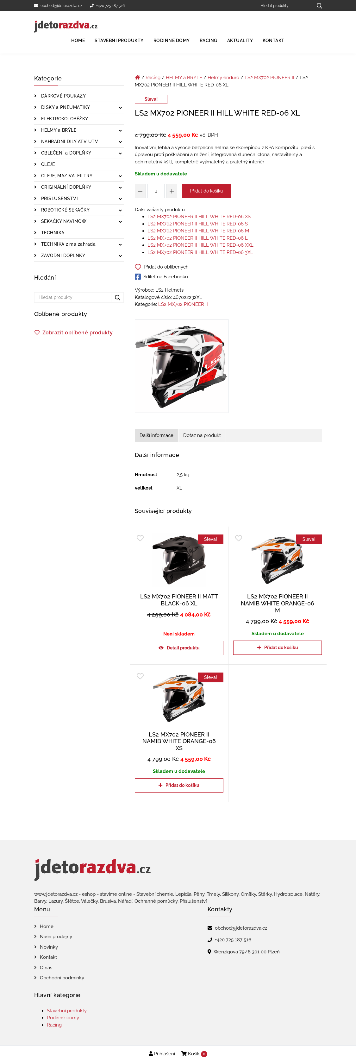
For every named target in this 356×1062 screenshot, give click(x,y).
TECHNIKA (52, 232)
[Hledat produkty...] (317, 5)
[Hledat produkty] (284, 5)
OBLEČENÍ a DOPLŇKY (65, 152)
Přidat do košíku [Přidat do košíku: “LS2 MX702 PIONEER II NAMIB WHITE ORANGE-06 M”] (281, 647)
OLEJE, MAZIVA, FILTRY (66, 175)
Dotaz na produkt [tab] (202, 435)
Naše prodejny (56, 936)
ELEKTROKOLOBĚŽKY (64, 118)
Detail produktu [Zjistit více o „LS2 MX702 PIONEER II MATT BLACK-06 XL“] (183, 647)
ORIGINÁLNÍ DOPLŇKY (65, 187)
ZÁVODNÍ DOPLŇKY (62, 255)
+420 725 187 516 (107, 5)
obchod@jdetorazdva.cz (58, 5)
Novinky (49, 947)
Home (78, 40)
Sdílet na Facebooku (161, 276)
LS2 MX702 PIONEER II (269, 77)
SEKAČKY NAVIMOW (63, 221)
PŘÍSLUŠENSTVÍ (59, 198)
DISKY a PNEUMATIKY (65, 107)
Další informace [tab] (156, 435)
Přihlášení (162, 1054)
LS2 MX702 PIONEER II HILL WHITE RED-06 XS (199, 216)
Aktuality (240, 40)
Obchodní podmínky (62, 978)
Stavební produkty (119, 40)
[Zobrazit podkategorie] (120, 108)
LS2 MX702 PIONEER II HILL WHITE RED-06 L (197, 238)
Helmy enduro (223, 77)
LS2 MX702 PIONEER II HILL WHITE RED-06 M (198, 231)
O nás (46, 967)
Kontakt (273, 40)
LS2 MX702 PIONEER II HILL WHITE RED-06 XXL (200, 245)
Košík (194, 1054)
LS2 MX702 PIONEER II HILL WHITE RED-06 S (197, 224)
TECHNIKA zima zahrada (68, 244)
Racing (208, 40)
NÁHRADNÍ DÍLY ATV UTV (69, 141)
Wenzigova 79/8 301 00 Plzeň (247, 952)
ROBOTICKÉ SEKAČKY (65, 209)
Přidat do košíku (206, 190)
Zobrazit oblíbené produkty (77, 333)
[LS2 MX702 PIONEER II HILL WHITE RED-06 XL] (181, 367)
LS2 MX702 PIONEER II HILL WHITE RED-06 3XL (200, 252)
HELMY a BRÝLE (58, 130)
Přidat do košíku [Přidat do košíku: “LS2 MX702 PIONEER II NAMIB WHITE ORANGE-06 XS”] (182, 785)
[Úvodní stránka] (137, 77)
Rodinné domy (171, 40)
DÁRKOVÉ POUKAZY (63, 95)
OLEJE (47, 164)
